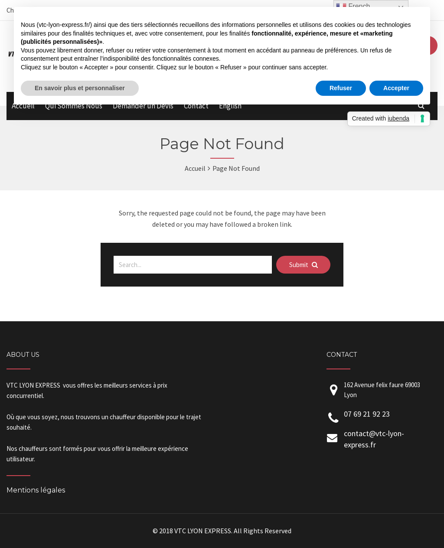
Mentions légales (36, 490)
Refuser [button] (341, 88)
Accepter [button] (396, 88)
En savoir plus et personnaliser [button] (80, 88)
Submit (303, 265)
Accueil (195, 168)
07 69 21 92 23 (367, 414)
